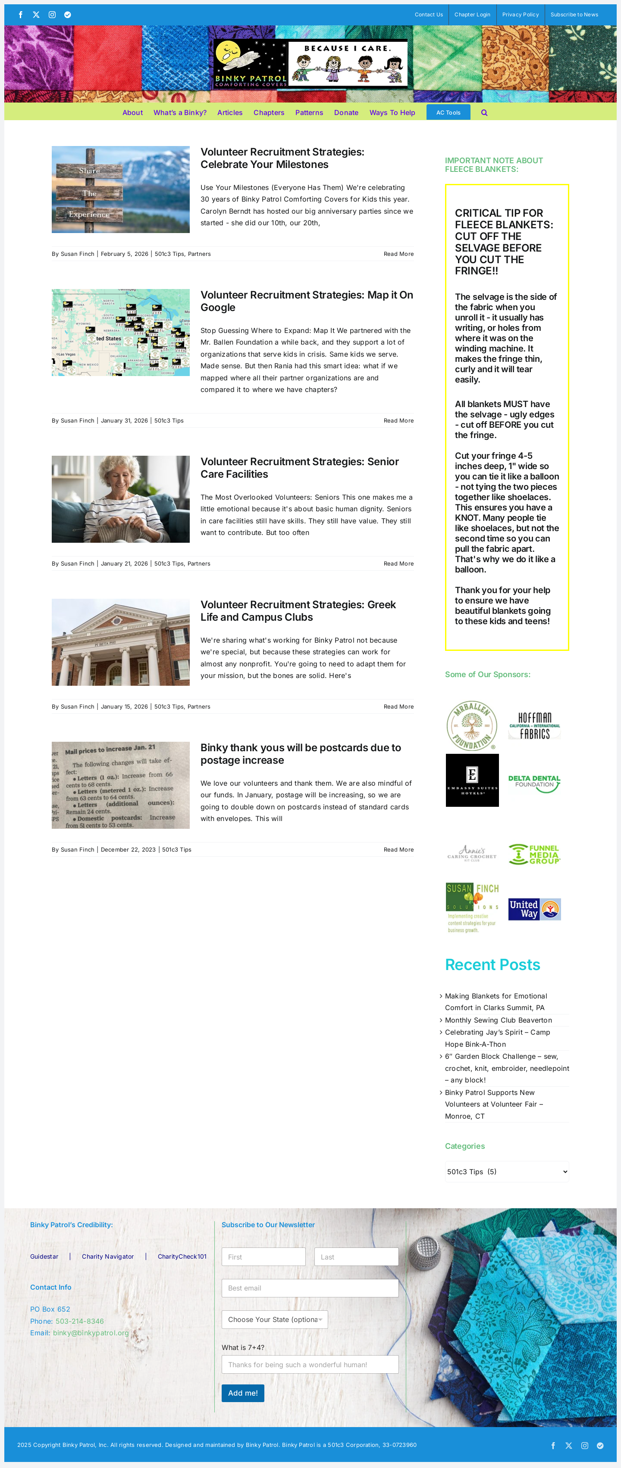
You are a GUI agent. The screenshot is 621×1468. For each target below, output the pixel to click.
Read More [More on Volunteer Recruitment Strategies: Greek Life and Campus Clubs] (399, 706)
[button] (484, 111)
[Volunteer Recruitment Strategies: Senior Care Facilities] (121, 499)
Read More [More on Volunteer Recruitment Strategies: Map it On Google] (399, 420)
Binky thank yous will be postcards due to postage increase (301, 753)
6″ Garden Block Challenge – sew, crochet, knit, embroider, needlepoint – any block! (507, 1068)
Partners (199, 253)
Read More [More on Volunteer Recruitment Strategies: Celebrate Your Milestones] (399, 253)
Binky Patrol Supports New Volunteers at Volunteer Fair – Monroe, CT (494, 1104)
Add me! (243, 1393)
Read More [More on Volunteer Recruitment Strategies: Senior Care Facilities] (399, 563)
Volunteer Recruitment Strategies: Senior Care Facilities (300, 467)
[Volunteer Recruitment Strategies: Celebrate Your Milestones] (121, 189)
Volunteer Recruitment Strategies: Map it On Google (307, 301)
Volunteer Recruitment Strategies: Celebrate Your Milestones (283, 158)
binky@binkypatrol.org (91, 1332)
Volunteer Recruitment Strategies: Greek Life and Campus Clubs (298, 610)
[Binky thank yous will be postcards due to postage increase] (121, 785)
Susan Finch (78, 253)
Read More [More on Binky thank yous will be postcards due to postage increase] (399, 849)
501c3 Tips (169, 253)
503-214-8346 (80, 1321)
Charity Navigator (108, 1256)
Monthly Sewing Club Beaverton (498, 1020)
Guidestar (44, 1256)
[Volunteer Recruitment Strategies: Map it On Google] (121, 332)
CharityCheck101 (182, 1256)
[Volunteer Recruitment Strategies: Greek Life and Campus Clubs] (121, 642)
